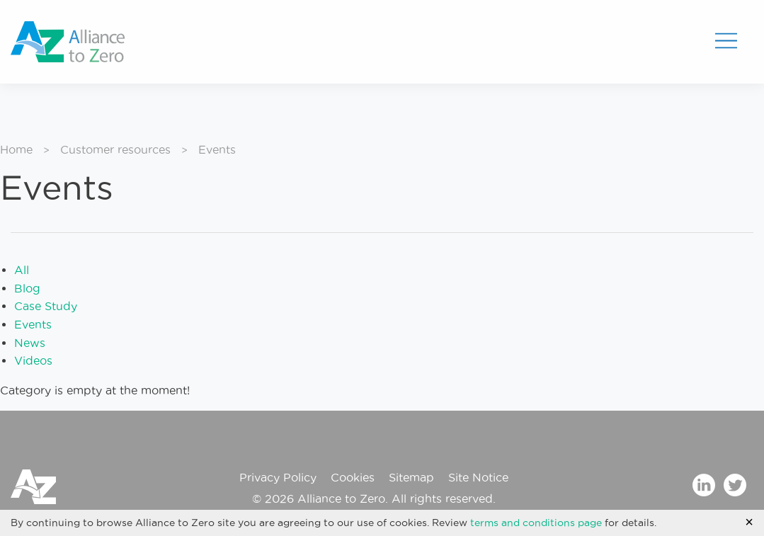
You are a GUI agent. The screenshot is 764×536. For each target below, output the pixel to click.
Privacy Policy (278, 477)
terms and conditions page (536, 522)
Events (33, 324)
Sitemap (411, 477)
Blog (27, 288)
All (21, 269)
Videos (33, 360)
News (29, 342)
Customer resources (115, 149)
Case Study (45, 306)
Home (16, 149)
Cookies (353, 477)
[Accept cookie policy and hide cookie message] (749, 521)
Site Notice (478, 477)
